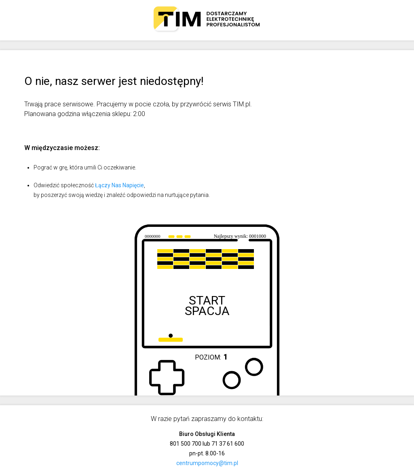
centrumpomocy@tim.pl (207, 463)
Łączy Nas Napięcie (119, 185)
